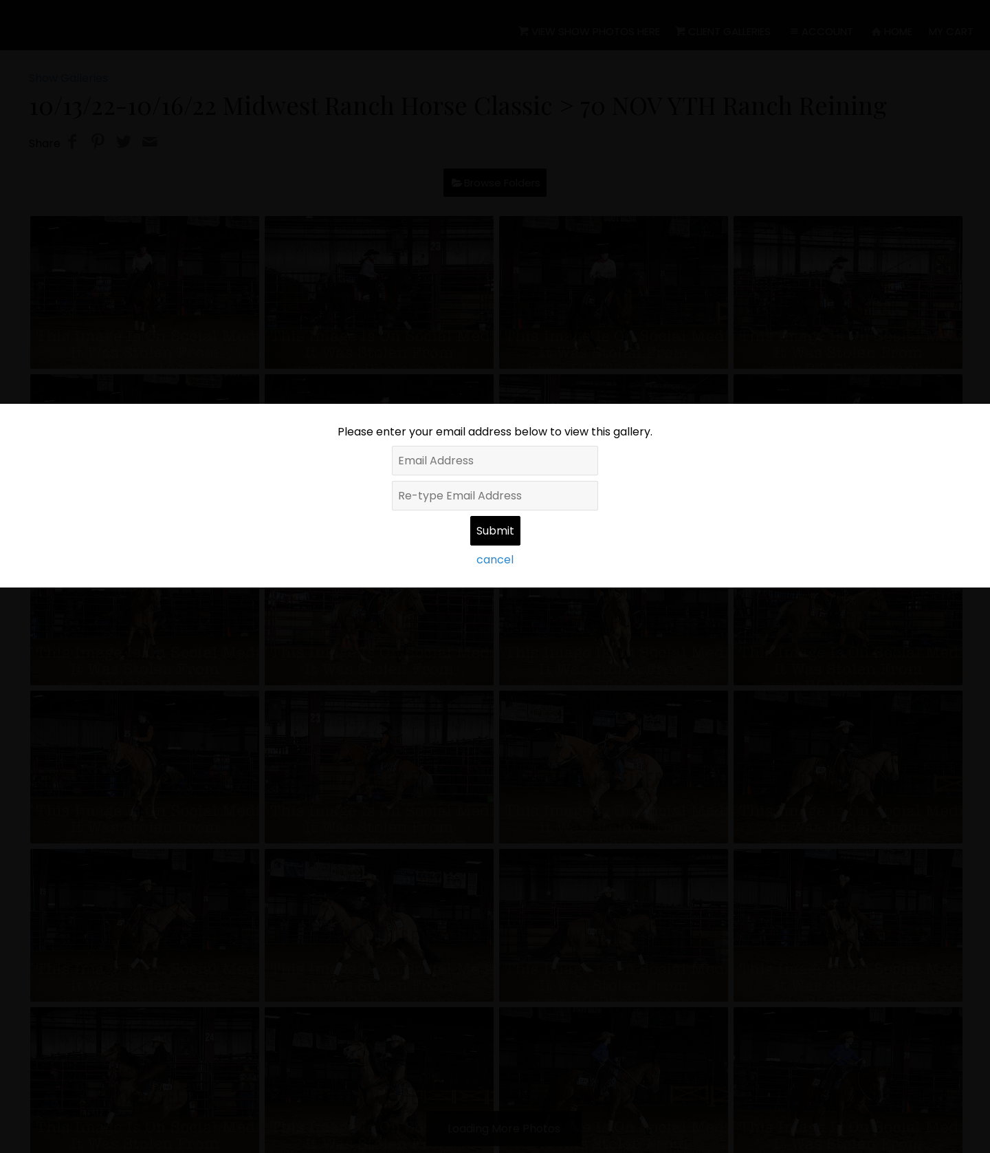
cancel (495, 560)
